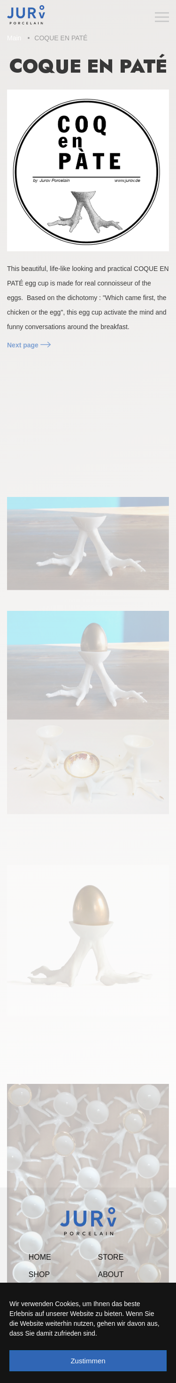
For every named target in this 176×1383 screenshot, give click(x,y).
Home (40, 1257)
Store (111, 1257)
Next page (29, 345)
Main (14, 38)
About (111, 1274)
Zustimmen (87, 1361)
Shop (39, 1274)
